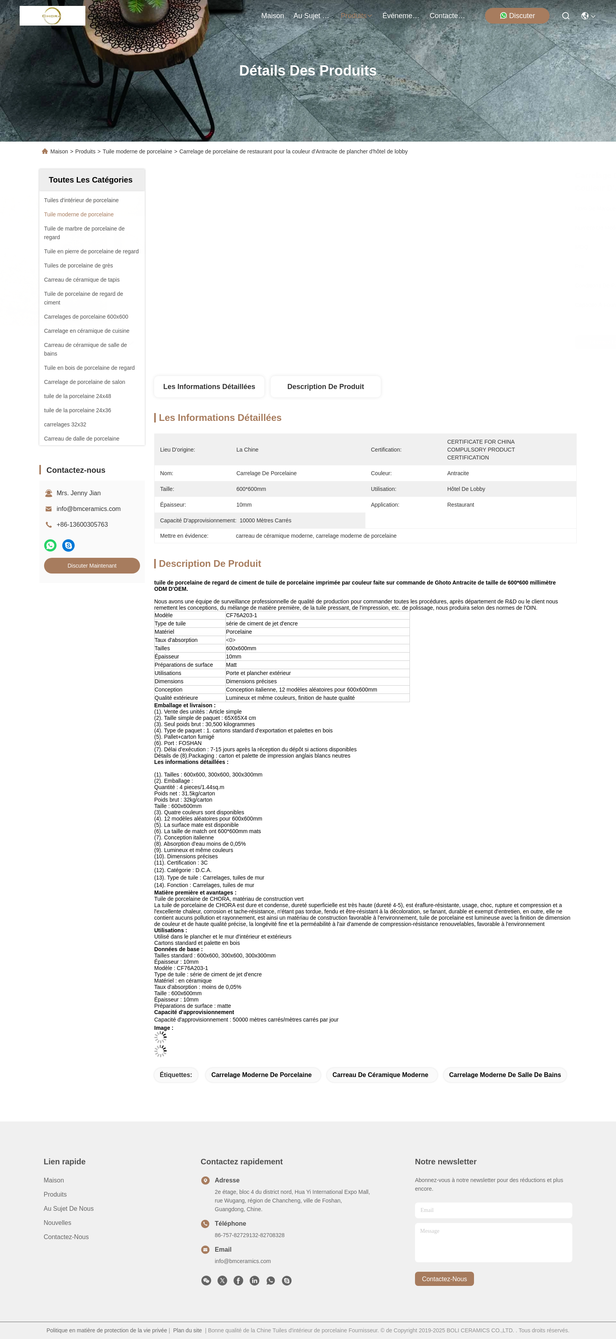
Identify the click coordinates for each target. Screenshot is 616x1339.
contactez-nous (448, 16)
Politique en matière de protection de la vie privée (106, 1330)
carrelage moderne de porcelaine (261, 1075)
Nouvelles (57, 1222)
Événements (401, 16)
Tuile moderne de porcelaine (137, 151)
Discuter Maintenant (92, 566)
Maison (272, 16)
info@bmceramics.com (89, 508)
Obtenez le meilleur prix (432, 342)
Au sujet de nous (69, 1208)
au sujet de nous (312, 16)
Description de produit (325, 387)
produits (357, 16)
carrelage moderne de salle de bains (505, 1075)
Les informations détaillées (209, 387)
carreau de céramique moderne (380, 1075)
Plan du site (187, 1330)
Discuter (517, 15)
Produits (85, 151)
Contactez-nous (66, 1237)
